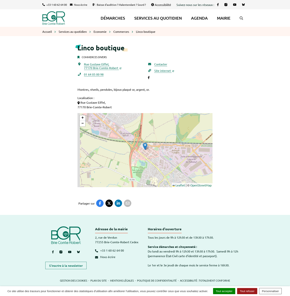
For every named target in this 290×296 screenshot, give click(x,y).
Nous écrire (105, 257)
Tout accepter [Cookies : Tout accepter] (224, 291)
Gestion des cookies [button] (73, 280)
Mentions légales (122, 280)
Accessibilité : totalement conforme (205, 280)
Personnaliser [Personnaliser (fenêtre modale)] (270, 291)
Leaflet (179, 185)
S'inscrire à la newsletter (66, 265)
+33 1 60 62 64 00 (109, 250)
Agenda (199, 18)
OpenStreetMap (201, 185)
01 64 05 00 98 (94, 74)
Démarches (113, 18)
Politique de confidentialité (157, 280)
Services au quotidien (158, 18)
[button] (241, 18)
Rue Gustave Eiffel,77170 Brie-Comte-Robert (102, 66)
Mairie (223, 18)
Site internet (164, 70)
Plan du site (98, 280)
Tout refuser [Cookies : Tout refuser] (247, 291)
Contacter (160, 64)
